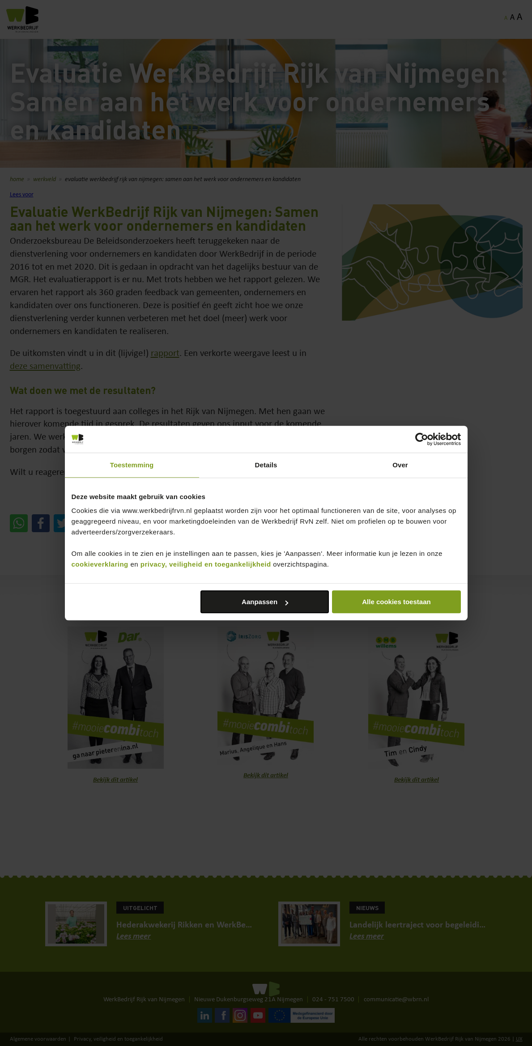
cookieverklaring (100, 564)
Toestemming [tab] (132, 465)
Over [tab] (400, 465)
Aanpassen (265, 602)
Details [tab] (266, 465)
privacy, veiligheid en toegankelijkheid (205, 564)
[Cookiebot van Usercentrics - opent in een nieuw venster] (422, 439)
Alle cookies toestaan (396, 602)
